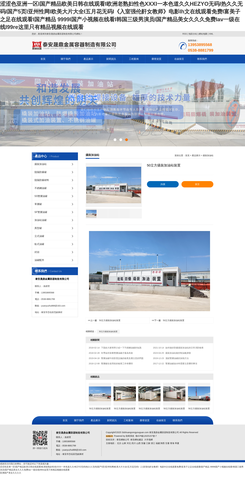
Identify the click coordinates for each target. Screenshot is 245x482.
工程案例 (134, 59)
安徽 (143, 443)
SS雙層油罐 (41, 196)
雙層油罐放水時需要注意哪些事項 (175, 363)
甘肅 (167, 443)
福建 (158, 443)
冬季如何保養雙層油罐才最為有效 (111, 353)
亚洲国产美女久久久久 (10, 473)
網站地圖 (203, 34)
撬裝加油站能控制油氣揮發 (172, 353)
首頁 (43, 59)
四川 (134, 443)
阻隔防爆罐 (41, 172)
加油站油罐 (41, 220)
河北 (129, 443)
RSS (185, 34)
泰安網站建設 (136, 439)
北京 (119, 443)
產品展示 (88, 59)
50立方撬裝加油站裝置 (104, 320)
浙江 (153, 443)
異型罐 (38, 228)
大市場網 (148, 439)
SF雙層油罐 (41, 212)
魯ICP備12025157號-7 (146, 436)
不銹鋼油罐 (41, 188)
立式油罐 (39, 236)
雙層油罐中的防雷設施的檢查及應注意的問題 (116, 358)
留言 (197, 184)
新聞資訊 (111, 59)
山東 (124, 443)
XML (211, 34)
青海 (172, 443)
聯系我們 (202, 59)
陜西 (162, 443)
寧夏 (177, 443)
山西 (138, 443)
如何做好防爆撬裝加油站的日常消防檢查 (178, 347)
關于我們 (66, 59)
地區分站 (193, 34)
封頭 (37, 252)
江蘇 (148, 443)
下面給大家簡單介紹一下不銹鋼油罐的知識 (115, 347)
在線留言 (179, 59)
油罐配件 (39, 260)
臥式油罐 (39, 244)
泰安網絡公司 (123, 439)
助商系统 (130, 436)
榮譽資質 (156, 59)
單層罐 (38, 204)
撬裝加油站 (41, 164)
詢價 (163, 184)
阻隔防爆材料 (42, 180)
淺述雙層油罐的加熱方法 (171, 358)
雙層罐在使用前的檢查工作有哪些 (111, 363)
